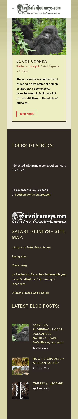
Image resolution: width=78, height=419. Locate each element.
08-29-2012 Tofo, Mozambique (31, 247)
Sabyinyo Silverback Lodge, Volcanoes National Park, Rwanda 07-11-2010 (48, 334)
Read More (26, 114)
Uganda (39, 61)
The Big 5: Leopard (48, 383)
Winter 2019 (19, 265)
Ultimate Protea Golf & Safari (30, 292)
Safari (44, 66)
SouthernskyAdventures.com (33, 194)
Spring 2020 (19, 256)
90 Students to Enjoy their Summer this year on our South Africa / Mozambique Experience (39, 279)
